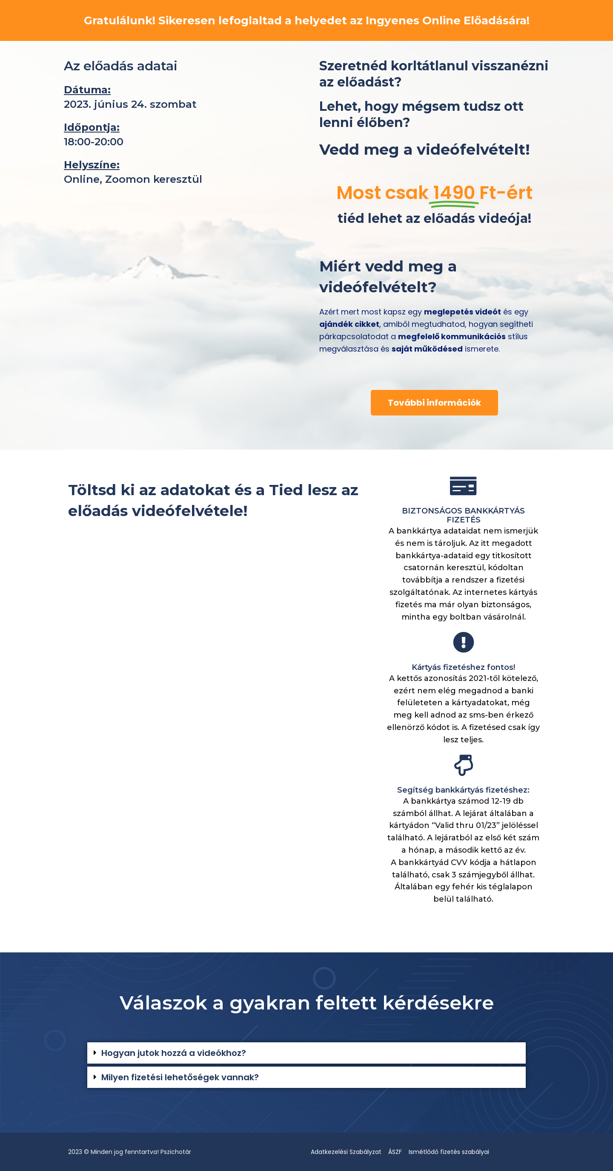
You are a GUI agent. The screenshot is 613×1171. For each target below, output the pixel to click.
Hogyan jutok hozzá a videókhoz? (173, 1053)
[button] (306, 1053)
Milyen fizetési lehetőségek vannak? (180, 1077)
